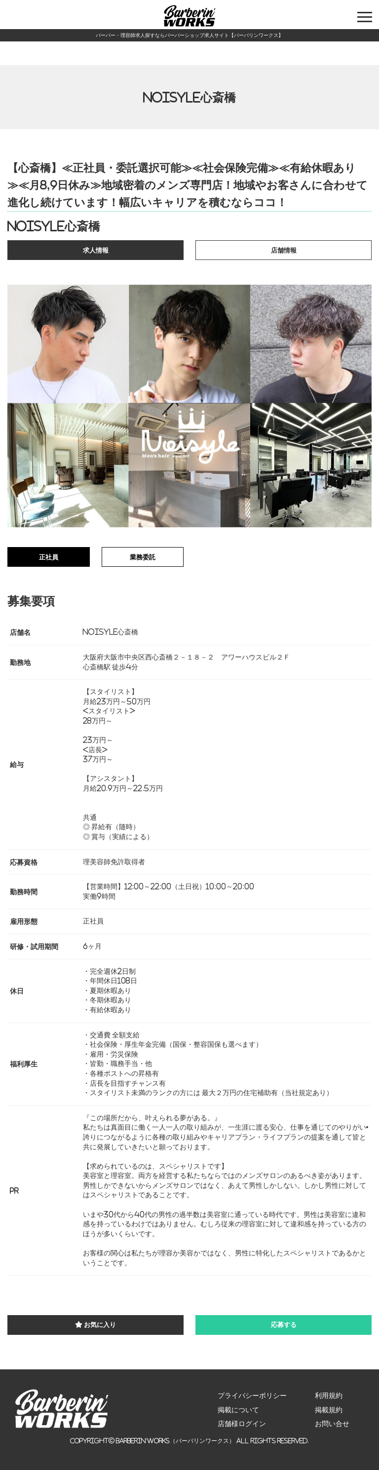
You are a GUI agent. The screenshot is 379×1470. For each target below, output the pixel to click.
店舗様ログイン (242, 1423)
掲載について (238, 1409)
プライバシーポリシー (252, 1395)
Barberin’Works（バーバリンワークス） (175, 1440)
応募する (284, 1324)
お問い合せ (332, 1423)
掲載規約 (328, 1409)
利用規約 (328, 1395)
